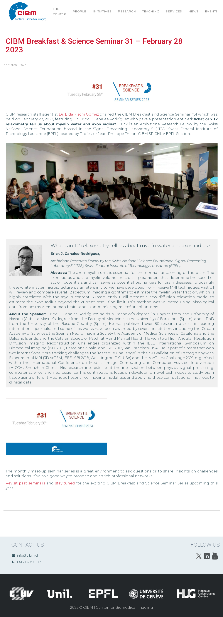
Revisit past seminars (25, 483)
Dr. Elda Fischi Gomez (79, 114)
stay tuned (65, 483)
